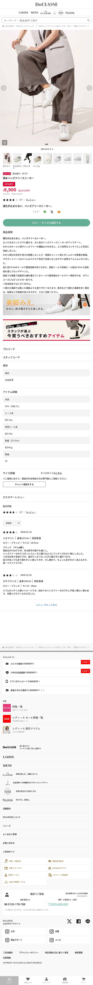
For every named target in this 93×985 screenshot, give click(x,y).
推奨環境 (79, 952)
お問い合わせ (9, 842)
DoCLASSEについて (11, 817)
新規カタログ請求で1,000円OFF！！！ (25, 690)
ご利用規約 (8, 952)
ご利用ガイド (9, 851)
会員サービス (11, 875)
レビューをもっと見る (46, 604)
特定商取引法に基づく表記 (56, 952)
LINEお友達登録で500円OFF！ (48, 671)
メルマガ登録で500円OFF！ (48, 662)
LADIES (23, 12)
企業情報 (7, 957)
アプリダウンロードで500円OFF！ (23, 681)
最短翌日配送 (55, 861)
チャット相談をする (24, 484)
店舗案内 (7, 808)
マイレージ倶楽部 (58, 875)
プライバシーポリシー (29, 952)
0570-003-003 (59, 904)
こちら (58, 473)
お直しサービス (13, 868)
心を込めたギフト (57, 868)
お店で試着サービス (14, 882)
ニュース (7, 825)
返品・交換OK (12, 861)
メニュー (9, 981)
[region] (46, 12)
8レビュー (31, 199)
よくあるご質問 (10, 834)
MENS (34, 12)
